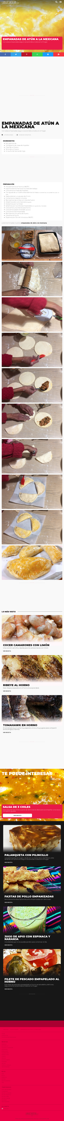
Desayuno (5, 1049)
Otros (4, 1056)
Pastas (4, 1058)
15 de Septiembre (6, 1089)
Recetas (5, 1029)
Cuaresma (5, 1091)
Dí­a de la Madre (6, 1093)
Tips (3, 1082)
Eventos (4, 1077)
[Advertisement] (32, 108)
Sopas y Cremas (6, 1065)
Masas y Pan (5, 1054)
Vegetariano (6, 1066)
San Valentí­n (5, 1101)
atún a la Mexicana (23, 143)
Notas (3, 1079)
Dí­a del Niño (5, 1096)
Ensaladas (5, 1051)
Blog (3, 1075)
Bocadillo (5, 1046)
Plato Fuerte (14, 1029)
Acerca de (5, 1035)
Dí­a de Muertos (6, 1094)
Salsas (4, 1063)
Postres (4, 1061)
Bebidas (4, 1044)
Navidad (4, 1100)
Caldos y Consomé (7, 1047)
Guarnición (5, 1053)
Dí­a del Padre (6, 1098)
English (5, 1108)
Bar (3, 1073)
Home (3, 1033)
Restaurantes (6, 1080)
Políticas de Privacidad (9, 1037)
